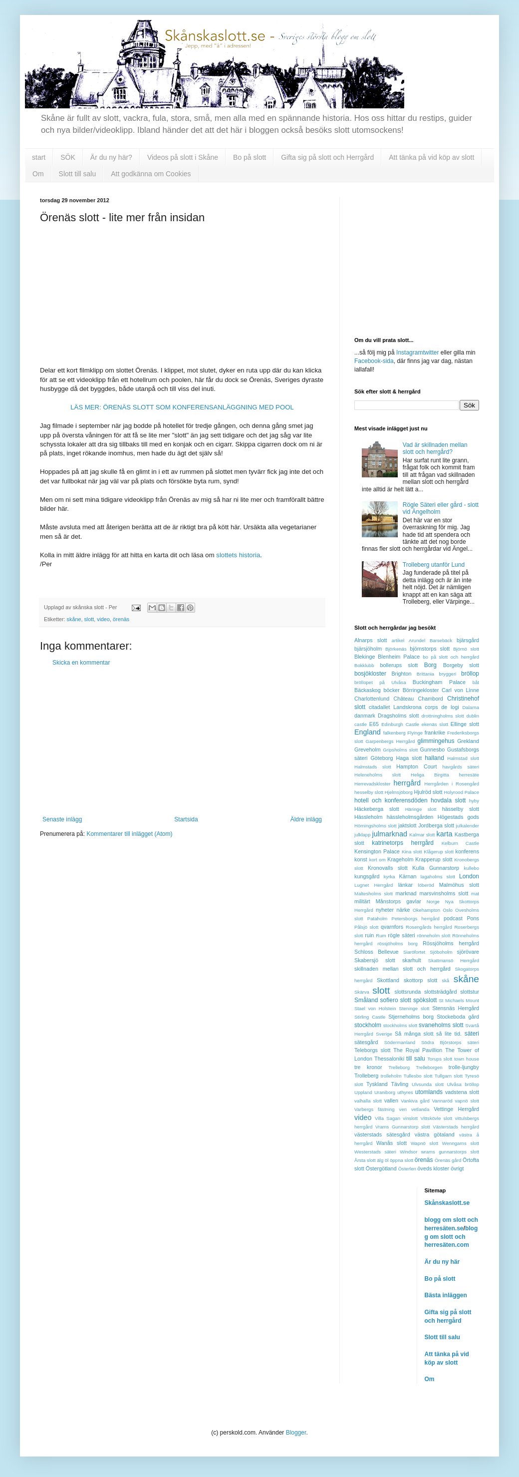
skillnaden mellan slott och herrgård (402, 969)
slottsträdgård (440, 992)
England (367, 732)
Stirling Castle (369, 1017)
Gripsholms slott (400, 749)
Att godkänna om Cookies (151, 174)
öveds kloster (434, 1168)
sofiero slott (395, 1000)
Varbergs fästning (374, 1109)
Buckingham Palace (439, 682)
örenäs (121, 619)
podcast (453, 918)
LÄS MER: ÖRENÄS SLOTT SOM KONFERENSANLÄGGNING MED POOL (182, 407)
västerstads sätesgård (382, 1134)
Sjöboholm (441, 952)
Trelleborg (399, 1067)
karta (444, 834)
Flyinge (415, 733)
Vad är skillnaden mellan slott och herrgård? (435, 448)
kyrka (389, 876)
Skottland (388, 980)
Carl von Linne (460, 690)
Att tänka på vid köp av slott (431, 157)
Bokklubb (364, 665)
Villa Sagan (387, 1118)
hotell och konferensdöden (391, 800)
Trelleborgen (429, 1067)
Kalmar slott (422, 834)
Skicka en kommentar (81, 662)
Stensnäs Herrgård (455, 1008)
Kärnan (408, 876)
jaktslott (407, 825)
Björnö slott (466, 649)
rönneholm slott (434, 935)
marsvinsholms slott (443, 893)
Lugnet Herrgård (373, 885)
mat (475, 893)
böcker (392, 690)
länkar (405, 885)
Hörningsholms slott (375, 825)
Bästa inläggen (446, 1295)
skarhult (411, 960)
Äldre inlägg (306, 819)
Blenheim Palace (399, 657)
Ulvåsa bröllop (463, 1084)
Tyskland (377, 1084)
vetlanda (420, 1109)
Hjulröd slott (428, 792)
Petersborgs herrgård (416, 918)
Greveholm (367, 749)
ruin (369, 935)
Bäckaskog (367, 690)
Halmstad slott (463, 758)
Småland (366, 1000)
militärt (362, 901)
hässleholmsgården (410, 817)
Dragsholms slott (398, 716)
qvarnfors (392, 927)
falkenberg (394, 733)
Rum (381, 935)
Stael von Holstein (375, 1008)
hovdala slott (448, 800)
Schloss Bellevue (376, 952)
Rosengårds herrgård (429, 927)
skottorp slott (420, 980)
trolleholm (391, 1076)
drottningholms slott (443, 716)
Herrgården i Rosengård (451, 783)
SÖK (67, 157)
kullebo (471, 868)
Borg (430, 665)
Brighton (401, 674)
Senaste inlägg (62, 819)
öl (386, 1160)
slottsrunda (408, 992)
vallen (391, 1101)
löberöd (426, 885)
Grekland (468, 741)
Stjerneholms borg (411, 1017)
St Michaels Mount (459, 1000)
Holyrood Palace (461, 792)
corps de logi (442, 707)
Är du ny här (442, 1261)
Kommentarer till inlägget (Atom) (129, 833)
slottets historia (238, 555)
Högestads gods (458, 817)
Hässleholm (368, 817)
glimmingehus (435, 741)
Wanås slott (391, 1143)
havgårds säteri (460, 766)
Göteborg (381, 758)
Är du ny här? (111, 157)
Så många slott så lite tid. (428, 1034)
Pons (473, 918)
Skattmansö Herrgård (453, 960)
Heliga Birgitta (430, 774)
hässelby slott (460, 809)
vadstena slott (462, 1092)
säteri (472, 1033)
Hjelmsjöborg (399, 792)
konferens (467, 851)
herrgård (407, 783)
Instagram (409, 352)
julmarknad (389, 834)
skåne (74, 619)
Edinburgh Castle (400, 724)
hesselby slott (368, 792)
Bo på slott (249, 157)
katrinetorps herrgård (403, 842)
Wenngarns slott (460, 1143)
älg (380, 1160)
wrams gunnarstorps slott (450, 1151)
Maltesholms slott (373, 893)
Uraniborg (384, 1092)
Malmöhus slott (459, 885)
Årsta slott (365, 1160)
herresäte (469, 774)
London (469, 876)
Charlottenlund (371, 699)
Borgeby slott (461, 665)
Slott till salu (77, 174)
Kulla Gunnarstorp (435, 868)
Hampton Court (416, 766)
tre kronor (368, 1067)
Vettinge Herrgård (456, 1109)
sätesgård (366, 1042)
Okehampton (426, 910)
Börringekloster (421, 690)
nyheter (385, 910)
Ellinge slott (465, 724)
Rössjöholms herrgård (451, 943)
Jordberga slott (436, 825)
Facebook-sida (374, 361)
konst (360, 859)
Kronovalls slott (388, 868)
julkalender (467, 825)
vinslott (410, 1118)
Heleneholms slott (377, 774)
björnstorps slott (430, 649)
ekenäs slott (435, 724)
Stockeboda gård (458, 1017)
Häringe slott (421, 809)
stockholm (367, 1025)
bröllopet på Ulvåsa (380, 682)
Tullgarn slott (449, 1076)
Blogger (296, 1432)
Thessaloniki (389, 1059)
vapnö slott (467, 1101)
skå (445, 980)
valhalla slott (368, 1101)
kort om (377, 859)
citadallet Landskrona (395, 707)
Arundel (417, 640)
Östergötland (381, 1168)
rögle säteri (401, 935)
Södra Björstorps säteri (450, 1042)
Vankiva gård (415, 1101)
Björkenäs (396, 649)
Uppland (363, 1092)
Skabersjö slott (374, 960)
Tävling (399, 1084)
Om (38, 174)
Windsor (408, 1151)
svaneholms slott (441, 1025)
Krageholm (400, 859)
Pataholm (377, 918)
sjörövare (468, 952)
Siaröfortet (414, 952)
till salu (415, 1058)
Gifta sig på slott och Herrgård (327, 157)
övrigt (457, 1168)
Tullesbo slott (418, 1076)
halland (434, 757)
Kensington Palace (377, 851)
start (38, 157)
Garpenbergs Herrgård (390, 741)
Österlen (407, 1168)
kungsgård (366, 876)
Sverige (384, 1034)
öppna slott (401, 1160)
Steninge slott (414, 1008)
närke (403, 910)
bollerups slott (399, 665)
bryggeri (448, 674)
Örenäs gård (448, 1160)
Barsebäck (441, 640)
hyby (474, 800)
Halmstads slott (372, 766)
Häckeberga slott (376, 809)
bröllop (470, 673)
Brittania (425, 674)
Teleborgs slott (372, 1050)
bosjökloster (370, 673)
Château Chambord (418, 699)
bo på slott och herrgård (451, 657)
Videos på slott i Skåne (182, 157)
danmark (364, 716)
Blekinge (364, 657)
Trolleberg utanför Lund (434, 564)
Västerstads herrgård (456, 1126)
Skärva (361, 992)
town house (466, 1059)
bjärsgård (468, 640)
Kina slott (412, 851)
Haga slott (409, 758)
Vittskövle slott (436, 1118)
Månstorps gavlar (398, 901)
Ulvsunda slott (428, 1084)
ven (403, 1109)
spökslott (425, 1000)
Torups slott (439, 1059)
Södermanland (399, 1042)
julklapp (362, 834)
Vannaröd (442, 1101)
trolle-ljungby (464, 1067)
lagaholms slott (438, 876)
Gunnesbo (432, 749)
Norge (433, 901)
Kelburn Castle (460, 843)
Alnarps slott (370, 640)
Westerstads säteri (375, 1151)
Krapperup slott (433, 859)
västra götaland (435, 1134)
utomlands (429, 1092)
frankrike (435, 733)
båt (476, 682)
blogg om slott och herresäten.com (451, 1237)
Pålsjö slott (366, 927)
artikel (398, 640)
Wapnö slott (424, 1143)
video (103, 619)
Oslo (448, 910)
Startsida (186, 819)
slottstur (469, 992)
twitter (431, 352)
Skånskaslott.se (447, 1202)
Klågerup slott (439, 851)
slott (89, 619)
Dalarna (470, 707)
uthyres (405, 1092)
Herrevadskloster (372, 783)
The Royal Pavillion (417, 1050)
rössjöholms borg (397, 943)
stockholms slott (400, 1025)
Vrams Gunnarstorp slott (402, 1126)
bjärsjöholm (368, 649)
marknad (406, 893)
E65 (374, 724)
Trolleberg (366, 1076)
